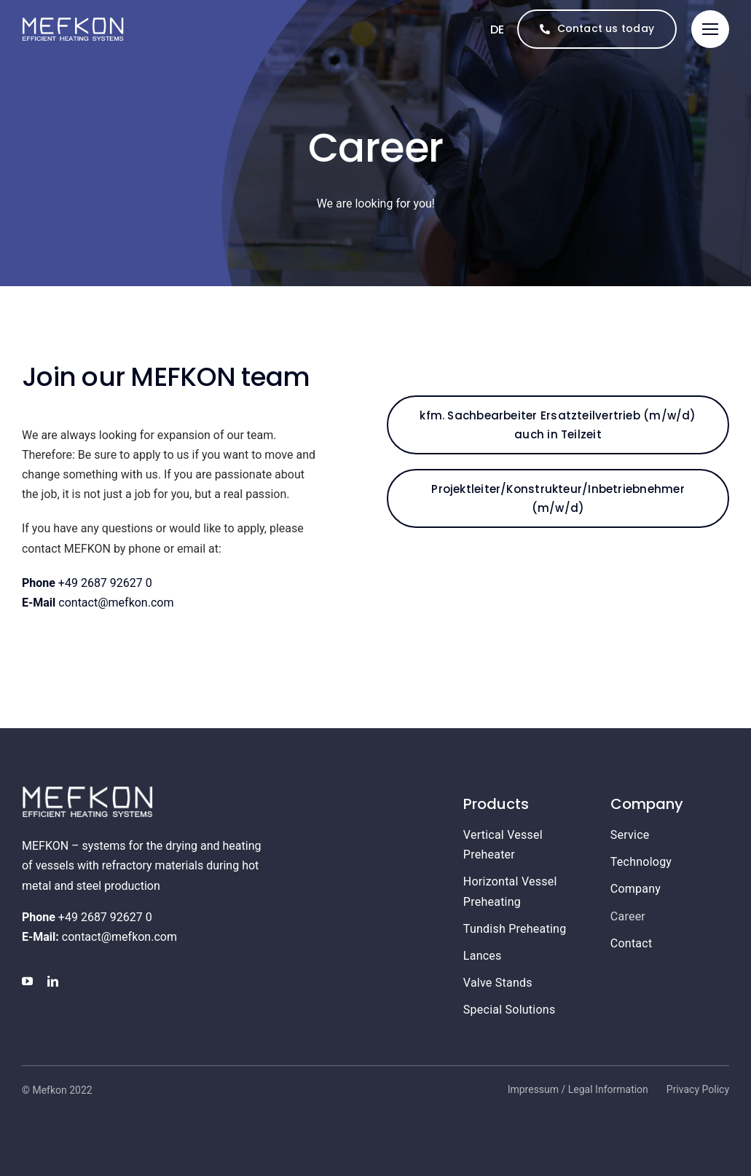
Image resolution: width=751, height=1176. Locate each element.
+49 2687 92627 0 (87, 583)
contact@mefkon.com (97, 602)
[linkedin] (52, 981)
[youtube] (27, 981)
